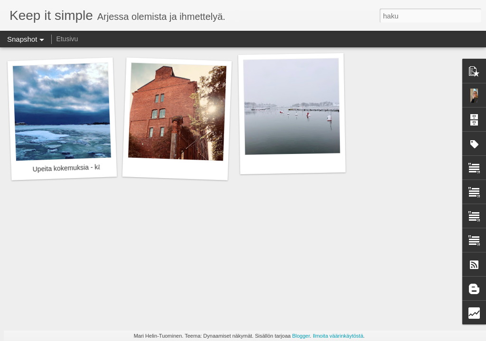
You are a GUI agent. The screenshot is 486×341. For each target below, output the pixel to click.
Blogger (300, 336)
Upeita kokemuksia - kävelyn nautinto (87, 167)
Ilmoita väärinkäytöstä (338, 336)
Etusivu (67, 39)
